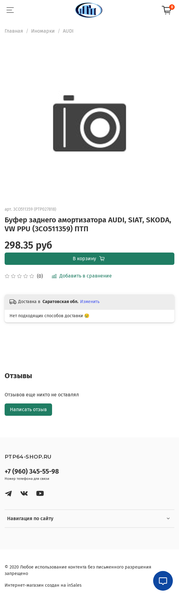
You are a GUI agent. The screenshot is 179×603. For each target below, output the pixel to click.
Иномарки (43, 31)
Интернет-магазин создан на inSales (43, 585)
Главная (14, 31)
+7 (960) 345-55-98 (32, 472)
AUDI (68, 31)
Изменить (90, 301)
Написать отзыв (28, 409)
